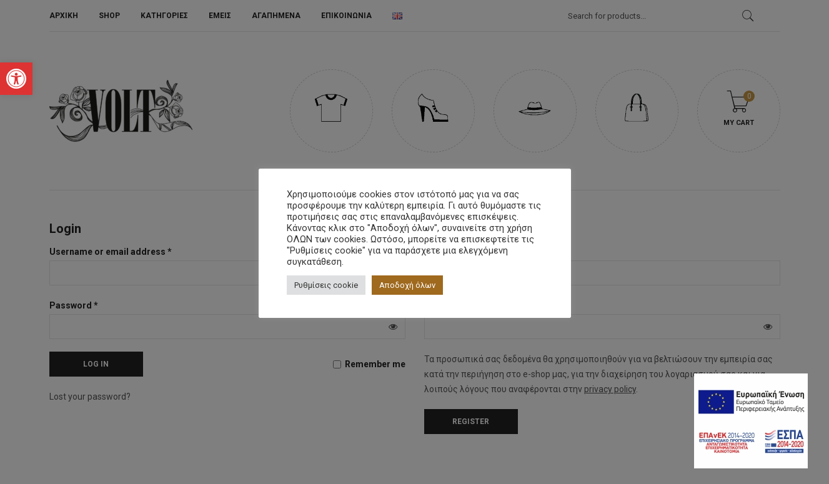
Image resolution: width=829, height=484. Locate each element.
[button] (16, 78)
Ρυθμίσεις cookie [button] (326, 285)
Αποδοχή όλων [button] (407, 285)
